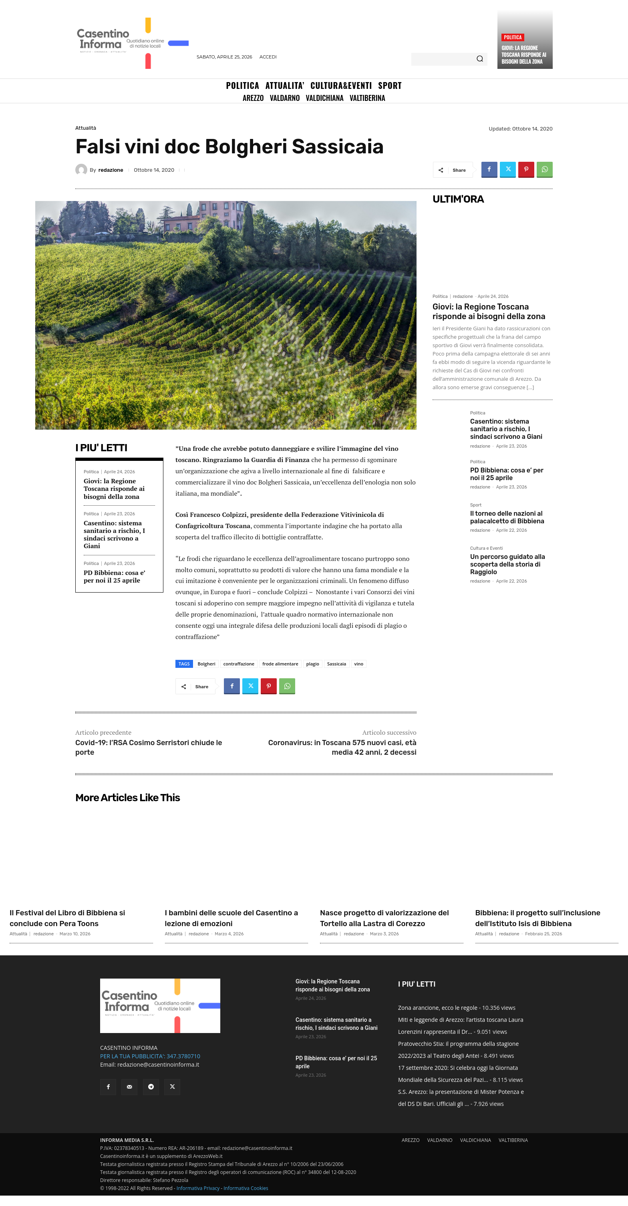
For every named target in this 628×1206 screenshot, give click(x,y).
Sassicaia (336, 664)
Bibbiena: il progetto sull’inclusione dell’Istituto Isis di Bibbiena (544, 923)
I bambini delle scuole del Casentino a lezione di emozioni (231, 917)
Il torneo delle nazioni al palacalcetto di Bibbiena (507, 517)
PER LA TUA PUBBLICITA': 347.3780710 (150, 1066)
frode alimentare (280, 664)
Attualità (85, 128)
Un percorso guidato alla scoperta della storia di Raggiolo (507, 564)
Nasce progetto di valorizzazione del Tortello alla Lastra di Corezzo (389, 917)
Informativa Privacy (198, 1198)
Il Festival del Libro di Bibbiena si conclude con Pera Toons (78, 917)
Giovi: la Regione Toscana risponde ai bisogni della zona (523, 54)
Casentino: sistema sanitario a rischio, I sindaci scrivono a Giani (114, 535)
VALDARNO (440, 1150)
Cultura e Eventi (486, 548)
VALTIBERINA (513, 1150)
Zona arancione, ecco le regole (437, 1018)
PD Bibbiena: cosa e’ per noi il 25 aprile (114, 576)
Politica (512, 37)
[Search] (479, 59)
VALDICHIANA (475, 1150)
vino (359, 664)
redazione (111, 170)
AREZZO (411, 1150)
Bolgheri (206, 664)
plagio (312, 664)
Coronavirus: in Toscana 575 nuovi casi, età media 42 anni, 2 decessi (342, 747)
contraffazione (238, 664)
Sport (475, 505)
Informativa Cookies (245, 1198)
